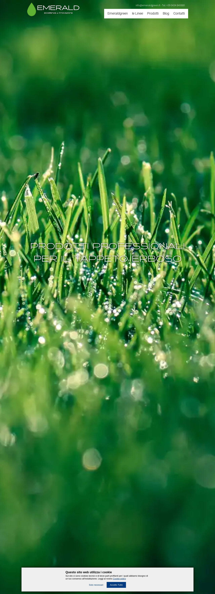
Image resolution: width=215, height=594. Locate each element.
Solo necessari (96, 585)
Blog (166, 13)
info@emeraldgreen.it (148, 5)
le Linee (137, 13)
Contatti (179, 13)
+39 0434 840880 (175, 5)
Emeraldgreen (118, 13)
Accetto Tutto (116, 585)
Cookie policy (119, 578)
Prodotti (153, 13)
